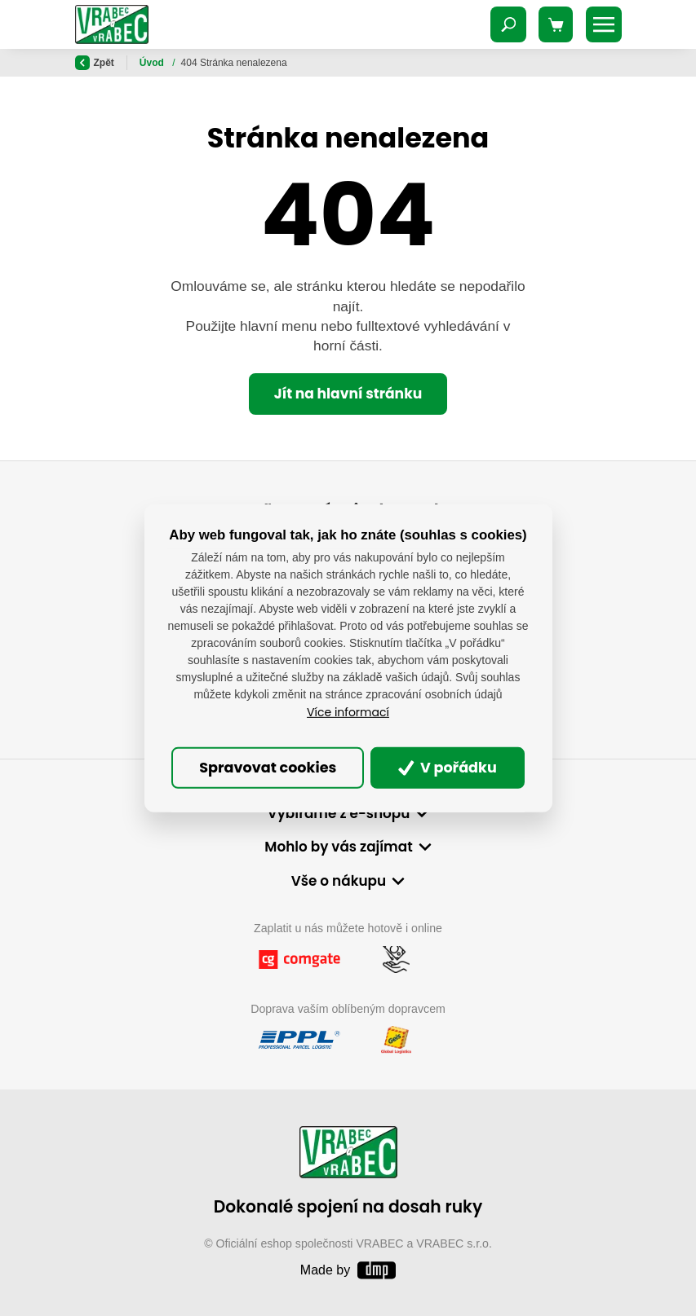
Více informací (348, 712)
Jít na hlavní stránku (348, 393)
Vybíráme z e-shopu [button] (339, 813)
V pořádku (447, 767)
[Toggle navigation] (508, 24)
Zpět (94, 62)
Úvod (153, 62)
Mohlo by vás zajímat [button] (338, 846)
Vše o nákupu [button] (338, 881)
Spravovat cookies (267, 767)
